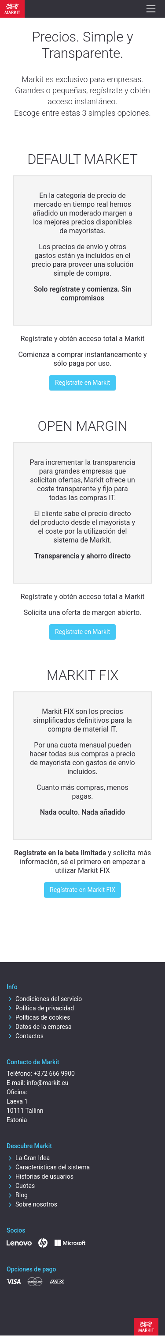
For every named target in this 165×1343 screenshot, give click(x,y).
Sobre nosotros (32, 1204)
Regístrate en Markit (82, 382)
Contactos (25, 1035)
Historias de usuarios (40, 1176)
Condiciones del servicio (44, 998)
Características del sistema (48, 1167)
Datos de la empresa (39, 1026)
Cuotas (21, 1185)
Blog (17, 1195)
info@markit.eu (47, 1082)
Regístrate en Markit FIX (82, 889)
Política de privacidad (40, 1008)
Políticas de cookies (38, 1017)
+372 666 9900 (54, 1073)
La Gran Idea (28, 1157)
